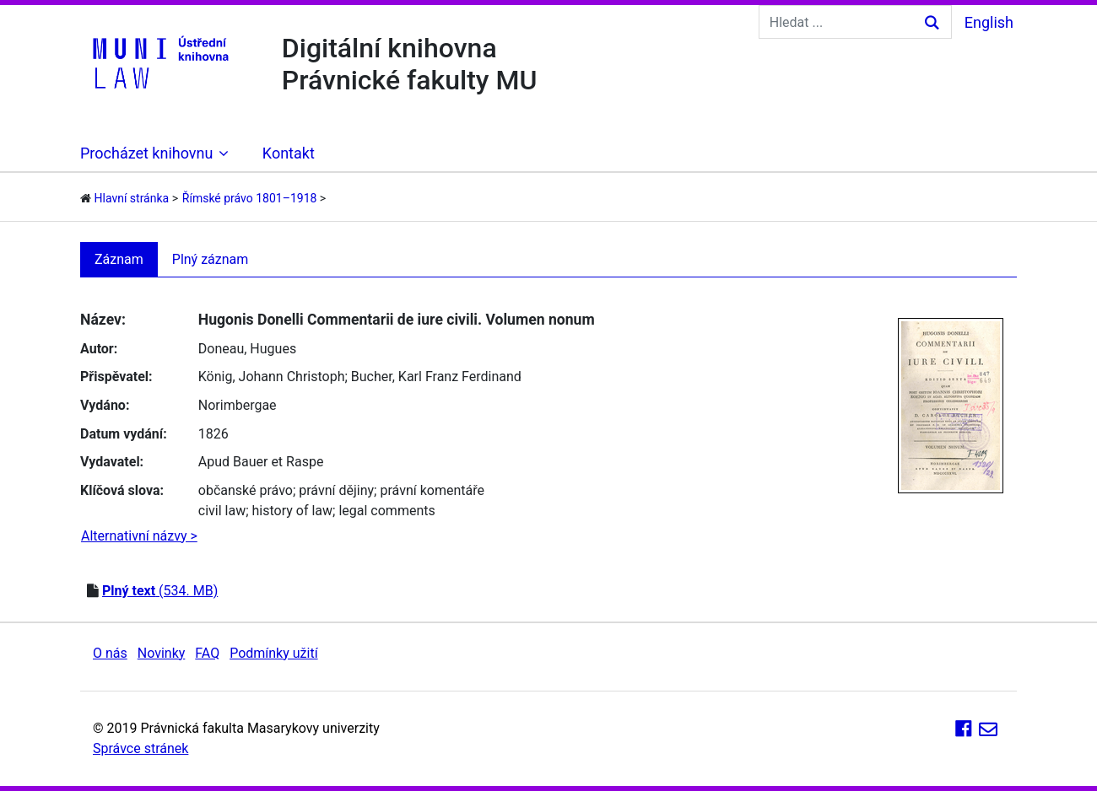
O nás (110, 653)
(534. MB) (160, 591)
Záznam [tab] (119, 259)
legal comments (386, 511)
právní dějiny (336, 490)
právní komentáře (432, 490)
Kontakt (288, 153)
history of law (292, 511)
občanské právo (245, 490)
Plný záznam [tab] (210, 259)
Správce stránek (140, 748)
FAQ (207, 653)
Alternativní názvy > (139, 536)
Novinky (162, 653)
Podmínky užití (273, 653)
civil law (222, 511)
